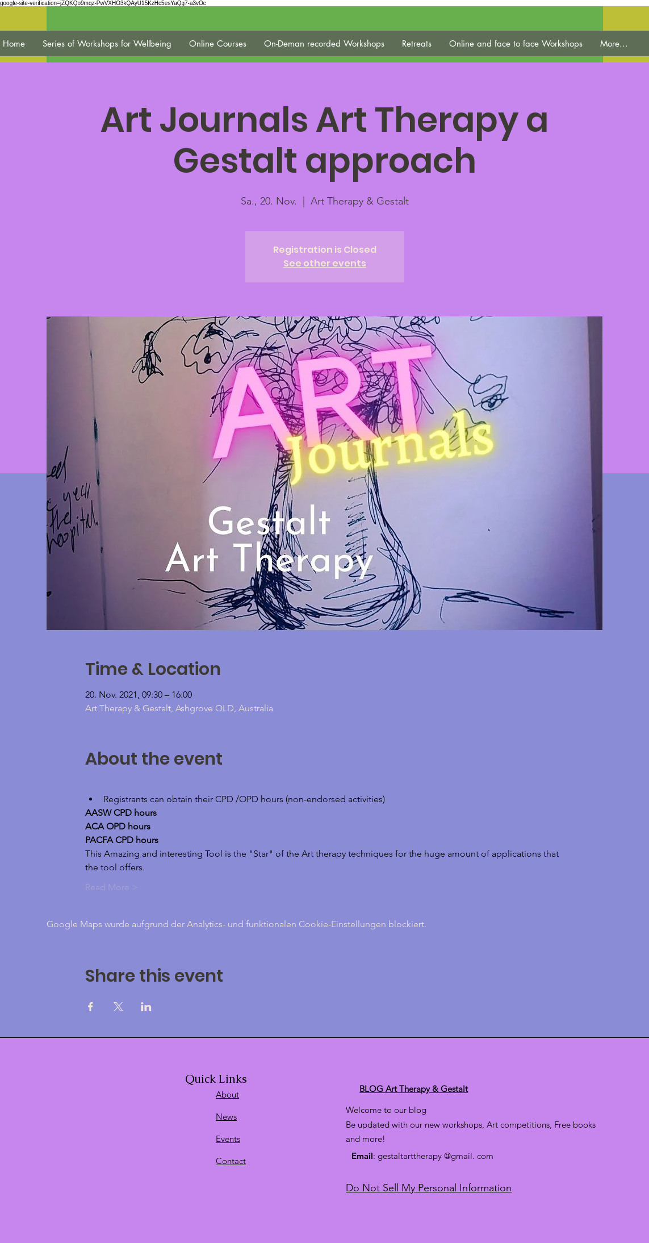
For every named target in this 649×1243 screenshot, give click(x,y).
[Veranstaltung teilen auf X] (118, 1006)
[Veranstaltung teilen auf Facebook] (90, 1006)
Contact (231, 1161)
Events (228, 1138)
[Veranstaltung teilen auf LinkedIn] (146, 1006)
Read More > (111, 887)
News (226, 1116)
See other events (324, 263)
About (227, 1094)
